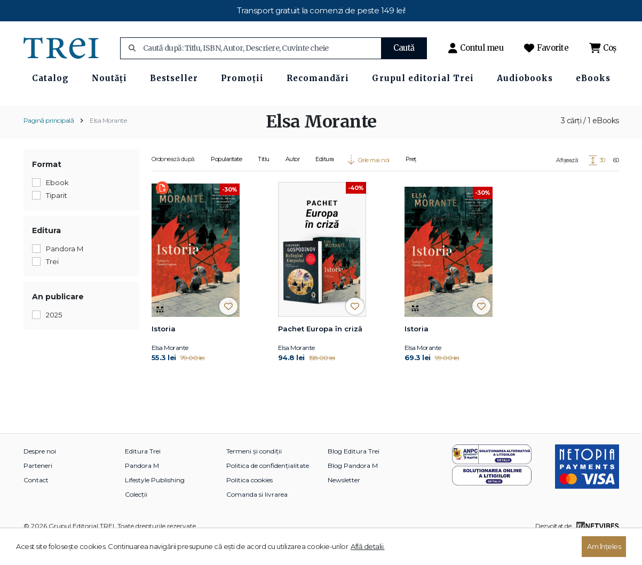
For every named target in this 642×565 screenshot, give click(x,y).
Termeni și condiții (254, 475)
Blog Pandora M (353, 490)
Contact (36, 504)
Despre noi (39, 475)
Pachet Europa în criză (320, 352)
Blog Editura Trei (353, 475)
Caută (404, 48)
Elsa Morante (108, 144)
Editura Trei (143, 475)
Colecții (136, 518)
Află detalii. (368, 546)
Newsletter (344, 504)
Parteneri (37, 490)
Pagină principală (48, 144)
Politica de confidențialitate (267, 490)
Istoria (164, 352)
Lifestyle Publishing (155, 504)
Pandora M (142, 490)
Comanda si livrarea (257, 518)
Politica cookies (249, 504)
